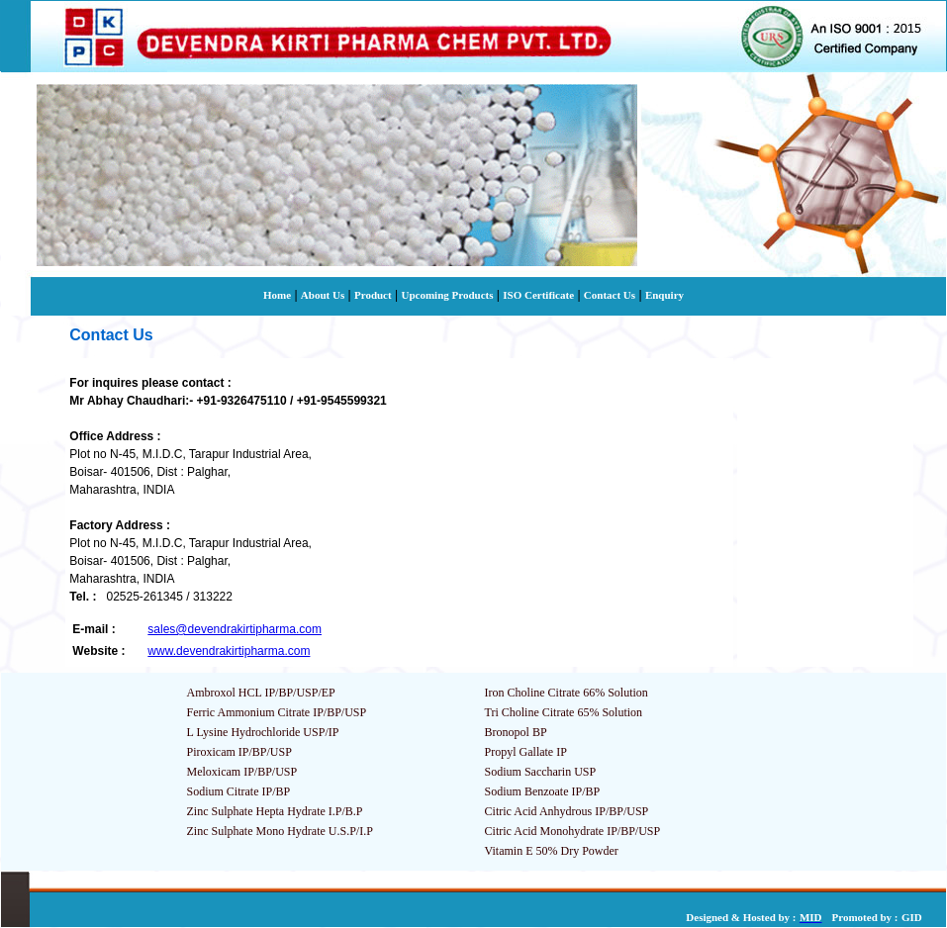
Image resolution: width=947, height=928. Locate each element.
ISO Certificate (538, 295)
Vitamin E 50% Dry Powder (551, 851)
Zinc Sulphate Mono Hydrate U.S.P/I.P (280, 831)
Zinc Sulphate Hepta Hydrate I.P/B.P (275, 811)
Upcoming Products (447, 295)
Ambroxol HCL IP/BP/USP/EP (261, 692)
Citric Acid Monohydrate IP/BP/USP (573, 831)
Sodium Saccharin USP (541, 772)
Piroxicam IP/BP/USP (239, 752)
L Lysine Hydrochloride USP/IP (263, 732)
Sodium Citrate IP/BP (239, 791)
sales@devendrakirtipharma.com (234, 629)
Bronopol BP (516, 732)
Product (373, 295)
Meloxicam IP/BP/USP (242, 772)
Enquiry (664, 295)
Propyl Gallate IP (526, 752)
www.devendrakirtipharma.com (228, 651)
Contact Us (609, 295)
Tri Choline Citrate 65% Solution (564, 712)
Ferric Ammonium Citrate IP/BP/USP (277, 712)
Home (277, 295)
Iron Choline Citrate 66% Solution (566, 692)
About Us (322, 295)
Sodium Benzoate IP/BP (543, 791)
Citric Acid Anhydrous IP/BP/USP (567, 811)
